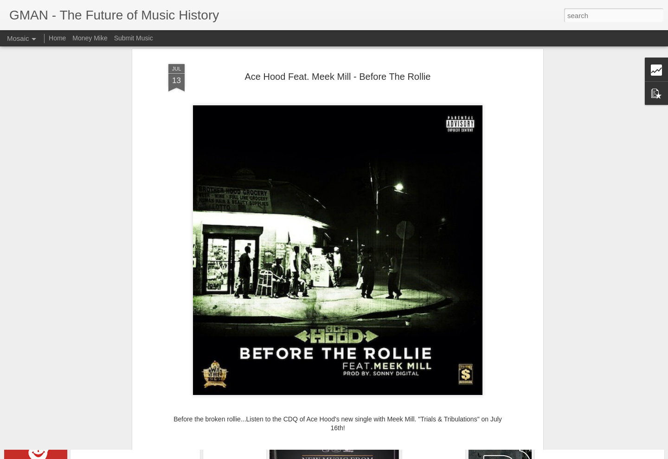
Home (57, 38)
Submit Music (133, 38)
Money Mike (89, 38)
